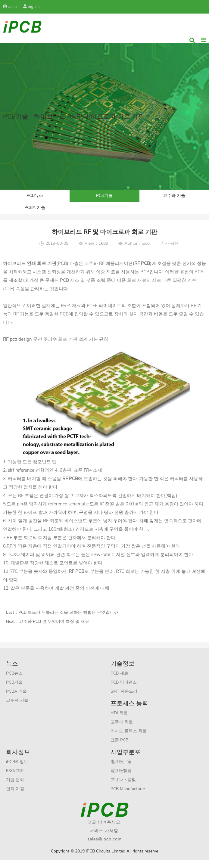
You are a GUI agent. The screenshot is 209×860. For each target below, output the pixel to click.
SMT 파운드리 (124, 691)
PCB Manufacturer (128, 789)
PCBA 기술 (34, 207)
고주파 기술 (174, 195)
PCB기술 (104, 195)
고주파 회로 (122, 722)
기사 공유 (170, 243)
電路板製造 (121, 771)
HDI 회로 (119, 713)
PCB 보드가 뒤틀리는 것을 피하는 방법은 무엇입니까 (68, 612)
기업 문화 (15, 780)
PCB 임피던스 (124, 682)
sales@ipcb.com (104, 839)
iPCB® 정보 (17, 762)
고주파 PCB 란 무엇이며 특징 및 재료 (54, 621)
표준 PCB (119, 740)
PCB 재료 (119, 673)
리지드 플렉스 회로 (129, 731)
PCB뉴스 (35, 195)
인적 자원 (15, 789)
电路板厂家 (121, 762)
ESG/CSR (15, 771)
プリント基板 (123, 780)
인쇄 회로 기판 (41, 263)
